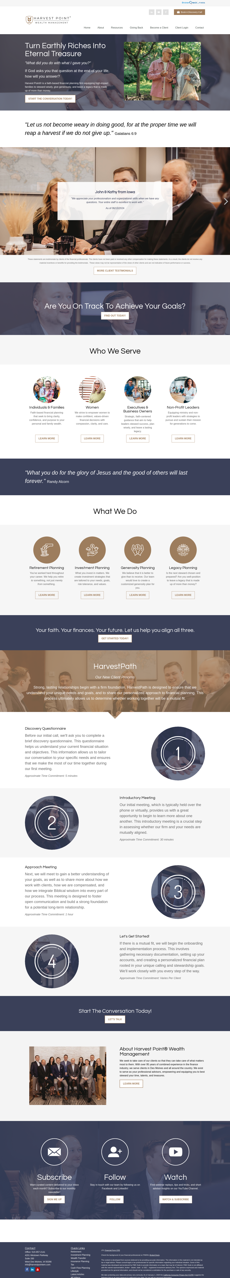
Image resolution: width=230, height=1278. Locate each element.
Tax (72, 1264)
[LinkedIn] (151, 12)
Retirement (76, 1251)
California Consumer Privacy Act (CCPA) (178, 1275)
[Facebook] (166, 12)
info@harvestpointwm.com (37, 1264)
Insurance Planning (80, 1261)
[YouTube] (158, 12)
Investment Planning (80, 1255)
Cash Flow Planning (80, 1268)
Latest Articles (77, 1274)
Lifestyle (75, 1271)
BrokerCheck (154, 1255)
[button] (87, 27)
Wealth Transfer (78, 1258)
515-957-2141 (38, 1252)
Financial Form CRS (112, 1250)
